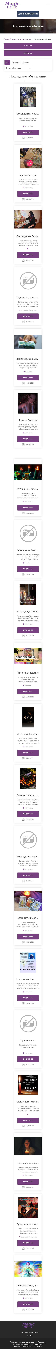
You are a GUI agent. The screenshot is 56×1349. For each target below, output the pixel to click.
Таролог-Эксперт (28, 420)
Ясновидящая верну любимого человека (28, 857)
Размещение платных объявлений (27, 1344)
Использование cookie (23, 1346)
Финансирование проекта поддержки (28, 359)
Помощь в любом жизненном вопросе (28, 550)
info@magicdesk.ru (30, 1332)
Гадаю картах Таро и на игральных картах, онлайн (28, 918)
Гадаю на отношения (28, 673)
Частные (15, 62)
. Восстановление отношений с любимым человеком (28, 1163)
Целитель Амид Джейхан (28, 1286)
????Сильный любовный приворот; (28, 489)
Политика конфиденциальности (23, 1342)
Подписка (28, 53)
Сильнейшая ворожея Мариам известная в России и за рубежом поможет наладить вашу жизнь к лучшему (28, 1102)
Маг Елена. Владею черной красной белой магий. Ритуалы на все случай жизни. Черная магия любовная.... (28, 734)
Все (7, 62)
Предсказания (28, 1040)
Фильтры (28, 46)
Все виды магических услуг (28, 114)
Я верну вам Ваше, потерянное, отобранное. (28, 979)
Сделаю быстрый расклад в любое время (28, 298)
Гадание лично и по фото (28, 795)
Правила (41, 1342)
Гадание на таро (28, 175)
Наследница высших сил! (28, 611)
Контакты (38, 1346)
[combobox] (18, 68)
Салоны (25, 62)
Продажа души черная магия (28, 1224)
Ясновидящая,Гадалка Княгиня (28, 236)
